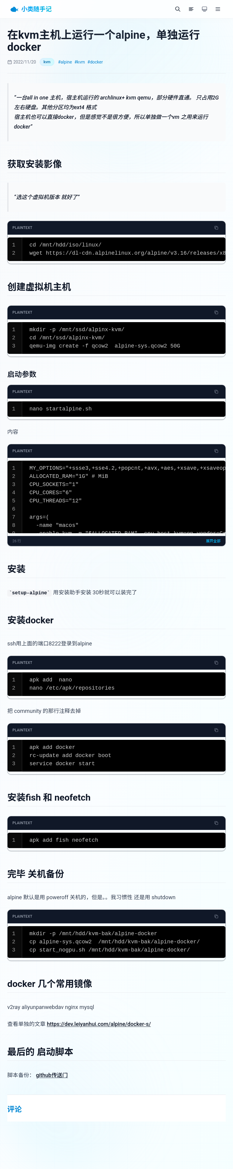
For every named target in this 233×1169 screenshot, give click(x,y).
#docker (95, 62)
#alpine (65, 62)
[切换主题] (204, 9)
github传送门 (52, 1075)
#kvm (79, 62)
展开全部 (213, 541)
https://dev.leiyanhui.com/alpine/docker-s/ (99, 1024)
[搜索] (177, 9)
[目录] (191, 9)
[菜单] (217, 9)
